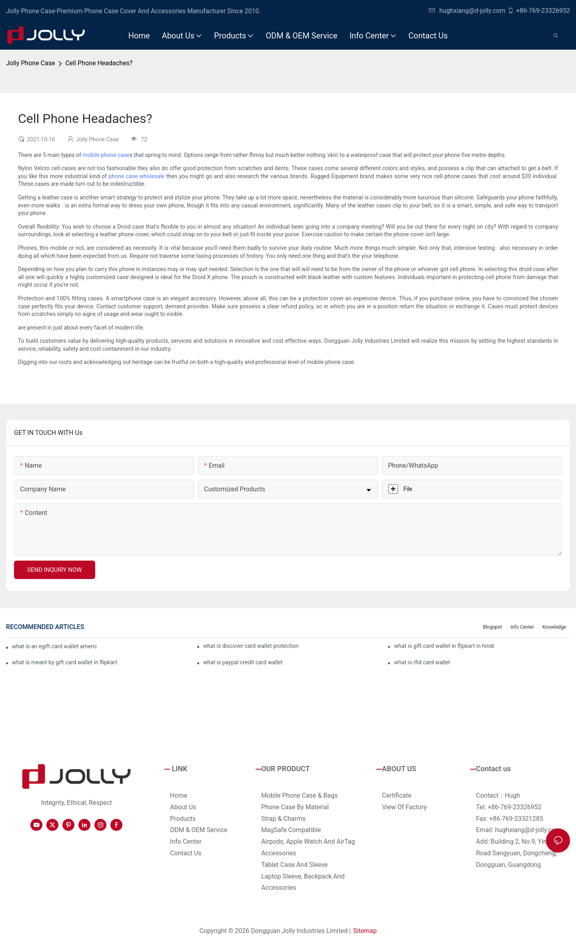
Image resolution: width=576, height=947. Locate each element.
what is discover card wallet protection (251, 646)
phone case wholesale (136, 176)
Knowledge (554, 627)
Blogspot (492, 627)
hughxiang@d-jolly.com (467, 10)
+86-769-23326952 (539, 10)
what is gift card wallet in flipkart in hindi (444, 646)
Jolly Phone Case (30, 63)
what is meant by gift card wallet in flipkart (64, 662)
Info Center (522, 627)
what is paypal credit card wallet (243, 662)
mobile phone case (106, 155)
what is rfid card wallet (422, 662)
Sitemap (365, 931)
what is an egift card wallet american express (54, 646)
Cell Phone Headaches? (98, 63)
